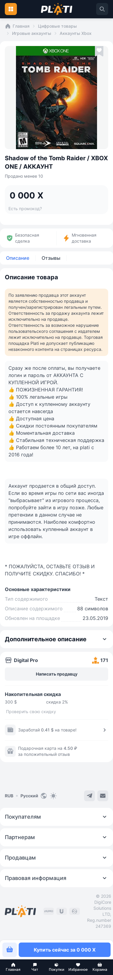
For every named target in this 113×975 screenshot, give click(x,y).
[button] (13, 967)
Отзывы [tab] (51, 258)
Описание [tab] (17, 258)
